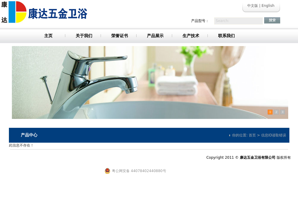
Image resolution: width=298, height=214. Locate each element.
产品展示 (155, 35)
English (267, 6)
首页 (252, 135)
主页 (48, 35)
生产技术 (191, 35)
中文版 (252, 6)
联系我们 (226, 35)
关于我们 (84, 35)
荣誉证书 (119, 35)
